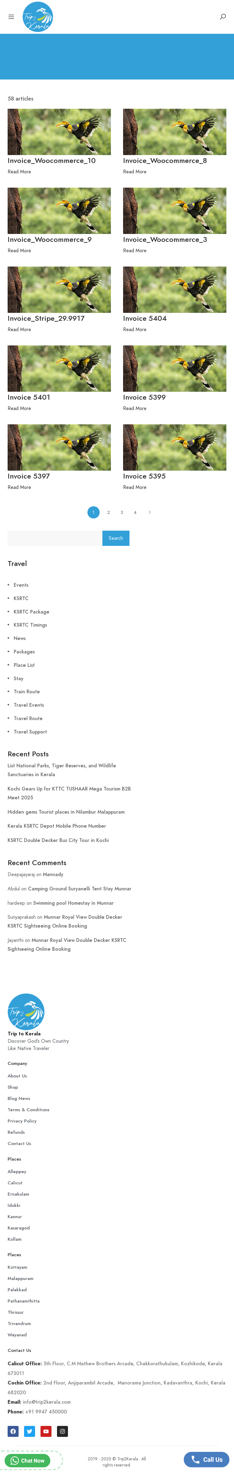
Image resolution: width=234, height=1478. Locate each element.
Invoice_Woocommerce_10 (52, 160)
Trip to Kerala (24, 1034)
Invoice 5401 (29, 397)
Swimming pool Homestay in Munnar (73, 903)
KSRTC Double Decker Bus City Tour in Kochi (58, 840)
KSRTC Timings (30, 624)
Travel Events (29, 705)
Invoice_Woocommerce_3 (165, 239)
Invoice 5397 (29, 476)
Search (116, 538)
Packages (24, 651)
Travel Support (30, 731)
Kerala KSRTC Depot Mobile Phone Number (57, 825)
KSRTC (21, 598)
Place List (24, 665)
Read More (19, 171)
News (20, 638)
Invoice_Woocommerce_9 (50, 239)
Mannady (53, 874)
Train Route (27, 691)
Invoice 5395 (144, 476)
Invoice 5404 (145, 318)
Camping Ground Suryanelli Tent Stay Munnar (79, 888)
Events (21, 585)
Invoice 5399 (144, 397)
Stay (18, 678)
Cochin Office (24, 1383)
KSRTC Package (31, 611)
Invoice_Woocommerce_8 (165, 160)
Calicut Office (24, 1363)
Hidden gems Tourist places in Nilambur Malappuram (66, 811)
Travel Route (28, 718)
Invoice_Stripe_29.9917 (46, 318)
